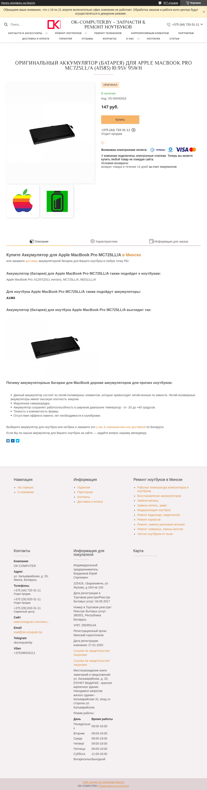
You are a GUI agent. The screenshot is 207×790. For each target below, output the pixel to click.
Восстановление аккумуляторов (159, 496)
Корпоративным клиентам (150, 33)
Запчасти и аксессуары (25, 33)
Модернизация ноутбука (154, 510)
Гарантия (65, 38)
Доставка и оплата (36, 38)
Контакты (110, 38)
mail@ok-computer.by (28, 632)
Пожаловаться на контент (114, 786)
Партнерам (186, 33)
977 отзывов (170, 2)
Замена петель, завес (152, 505)
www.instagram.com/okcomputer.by (33, 622)
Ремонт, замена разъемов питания (161, 524)
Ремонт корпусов (149, 519)
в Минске (131, 254)
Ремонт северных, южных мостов (160, 529)
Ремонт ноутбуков (68, 33)
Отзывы (87, 38)
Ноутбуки (153, 38)
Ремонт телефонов (108, 33)
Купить (120, 119)
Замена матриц (147, 500)
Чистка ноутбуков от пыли (155, 534)
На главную (25, 487)
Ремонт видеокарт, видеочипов (158, 515)
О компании (26, 492)
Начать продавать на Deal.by (18, 2)
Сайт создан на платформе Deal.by (103, 782)
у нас (99, 427)
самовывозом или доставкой (126, 427)
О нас (130, 38)
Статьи (175, 38)
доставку (32, 261)
